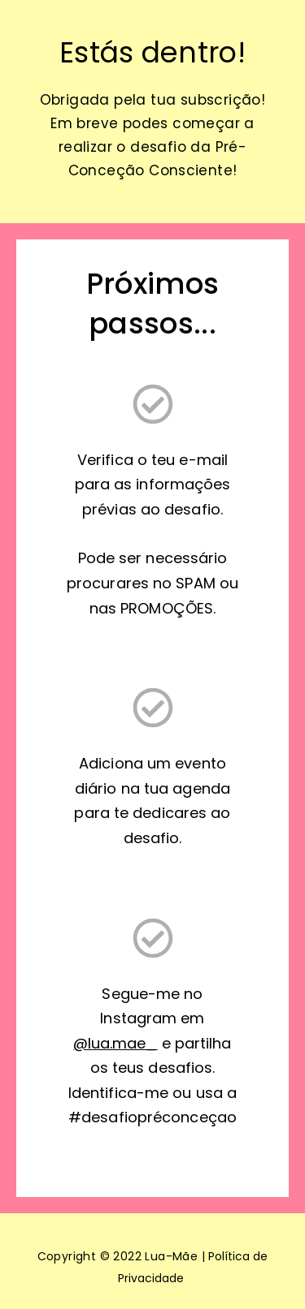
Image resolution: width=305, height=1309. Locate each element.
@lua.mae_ (115, 1043)
